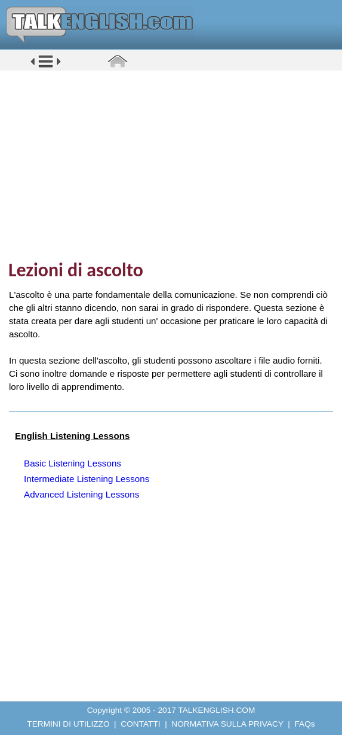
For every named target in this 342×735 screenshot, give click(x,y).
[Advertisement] (175, 164)
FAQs (305, 723)
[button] (45, 66)
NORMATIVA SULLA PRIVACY (227, 723)
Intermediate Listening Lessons (86, 479)
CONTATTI (140, 723)
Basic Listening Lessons (72, 463)
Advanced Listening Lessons (81, 494)
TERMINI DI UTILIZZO (68, 723)
